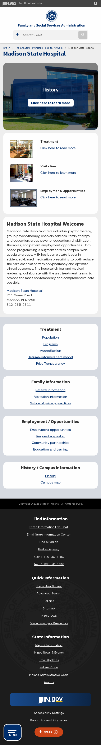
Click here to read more (58, 148)
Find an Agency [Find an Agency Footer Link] (48, 549)
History (50, 476)
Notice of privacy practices (50, 403)
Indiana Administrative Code (49, 675)
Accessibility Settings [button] (49, 713)
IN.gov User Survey (49, 586)
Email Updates (49, 660)
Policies (49, 601)
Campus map (51, 482)
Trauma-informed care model (50, 357)
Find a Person (49, 542)
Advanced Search (49, 593)
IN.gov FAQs (49, 616)
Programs (50, 344)
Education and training (50, 449)
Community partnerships (50, 442)
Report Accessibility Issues (49, 720)
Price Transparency (50, 363)
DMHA (6, 47)
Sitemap (49, 608)
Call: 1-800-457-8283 (49, 557)
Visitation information (50, 397)
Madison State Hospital (24, 290)
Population (50, 337)
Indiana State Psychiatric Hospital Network (39, 47)
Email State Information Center (49, 534)
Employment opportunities (50, 430)
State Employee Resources (49, 623)
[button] (96, 3)
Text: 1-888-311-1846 (49, 564)
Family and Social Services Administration (51, 25)
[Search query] (49, 35)
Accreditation (50, 350)
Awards (49, 682)
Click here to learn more (50, 102)
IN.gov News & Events (49, 652)
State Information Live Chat (48, 527)
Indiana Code (49, 667)
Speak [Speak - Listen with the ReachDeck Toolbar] (48, 732)
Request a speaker (50, 436)
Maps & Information (49, 645)
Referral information (50, 390)
